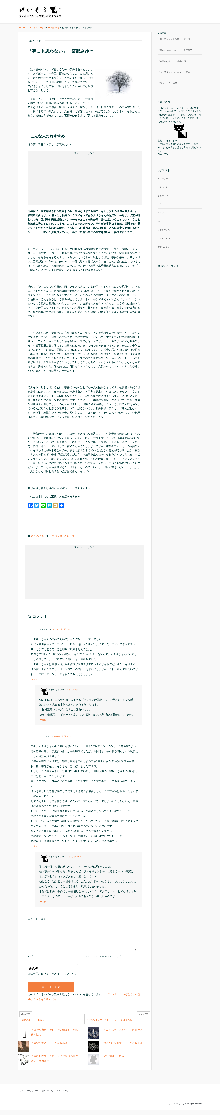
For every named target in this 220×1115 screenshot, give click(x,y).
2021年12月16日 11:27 (73, 690)
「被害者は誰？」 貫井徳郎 (172, 61)
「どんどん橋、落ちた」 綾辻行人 (122, 1034)
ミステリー (70, 536)
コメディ (162, 213)
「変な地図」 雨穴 (112, 1061)
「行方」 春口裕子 (167, 83)
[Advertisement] (58, 177)
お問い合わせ (47, 1095)
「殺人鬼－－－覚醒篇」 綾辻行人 (175, 39)
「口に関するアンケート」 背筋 (174, 72)
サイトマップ (63, 1095)
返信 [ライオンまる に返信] (44, 720)
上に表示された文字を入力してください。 (52, 978)
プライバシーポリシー (28, 1095)
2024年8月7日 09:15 (72, 857)
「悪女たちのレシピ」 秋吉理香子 (175, 50)
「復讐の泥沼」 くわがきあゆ (49, 1047)
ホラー (161, 204)
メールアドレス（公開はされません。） (102, 961)
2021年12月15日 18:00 (61, 629)
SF (159, 221)
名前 (29, 961)
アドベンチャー (165, 247)
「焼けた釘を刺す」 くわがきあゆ (122, 1047)
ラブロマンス (164, 230)
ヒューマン (163, 196)
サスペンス (55, 536)
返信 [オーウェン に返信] (36, 846)
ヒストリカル (164, 238)
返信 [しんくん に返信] (36, 679)
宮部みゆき (37, 536)
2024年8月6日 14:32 (62, 736)
